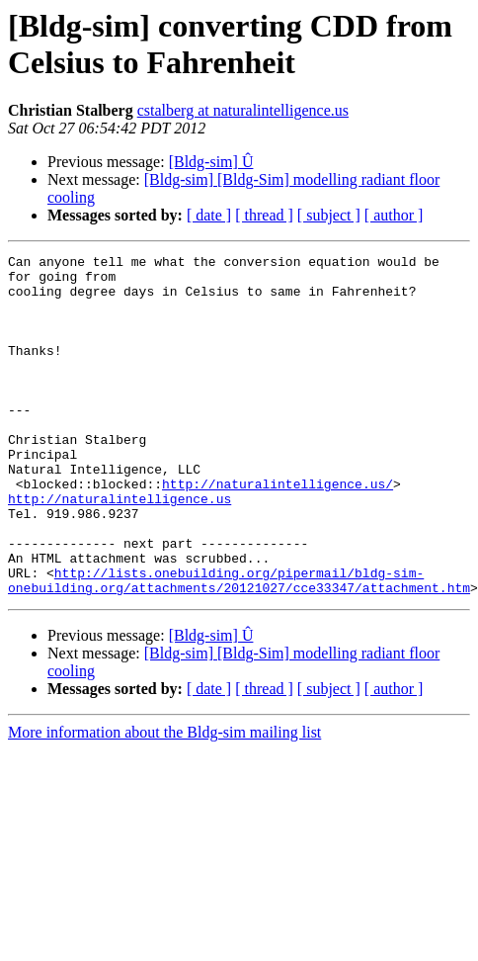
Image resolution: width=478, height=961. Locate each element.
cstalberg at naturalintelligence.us (243, 110)
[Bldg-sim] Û (211, 161)
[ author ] (394, 215)
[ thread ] (264, 215)
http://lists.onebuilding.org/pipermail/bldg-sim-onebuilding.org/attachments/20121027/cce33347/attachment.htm (239, 646)
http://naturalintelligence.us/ (277, 531)
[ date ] (209, 215)
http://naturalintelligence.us (119, 549)
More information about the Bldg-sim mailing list (164, 800)
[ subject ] (328, 215)
